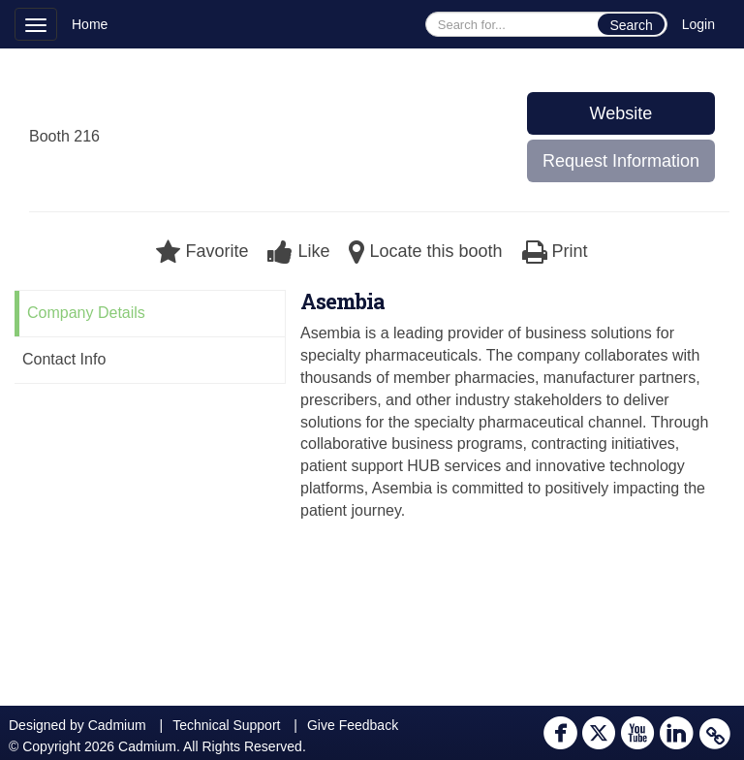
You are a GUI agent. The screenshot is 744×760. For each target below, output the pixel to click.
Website (621, 113)
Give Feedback (352, 725)
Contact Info (64, 359)
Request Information (620, 161)
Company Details (86, 312)
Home (90, 24)
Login (698, 24)
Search (630, 25)
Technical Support (226, 725)
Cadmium (117, 725)
